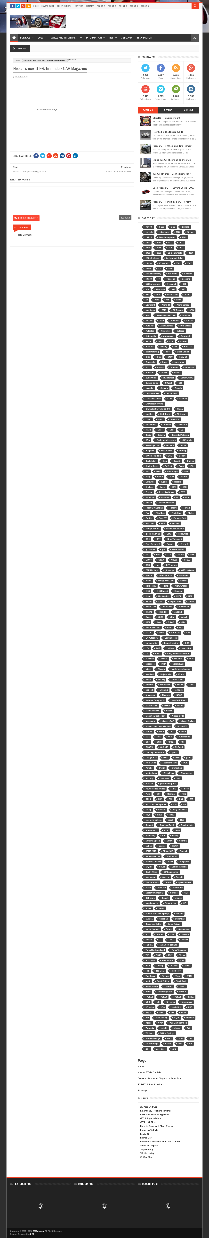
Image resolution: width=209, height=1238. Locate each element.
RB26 (159, 815)
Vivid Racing (161, 1018)
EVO (183, 492)
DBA (147, 440)
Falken (148, 503)
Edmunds (149, 482)
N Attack (179, 690)
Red (182, 820)
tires (182, 960)
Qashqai (171, 794)
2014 (147, 248)
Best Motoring (152, 352)
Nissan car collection (155, 716)
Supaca (149, 919)
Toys (177, 976)
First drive (176, 513)
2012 (170, 242)
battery (164, 346)
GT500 (148, 560)
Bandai (183, 341)
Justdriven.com (152, 627)
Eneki (162, 487)
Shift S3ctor (172, 856)
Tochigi (160, 966)
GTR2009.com (187, 570)
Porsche (149, 783)
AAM (158, 294)
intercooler (184, 607)
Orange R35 (150, 757)
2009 (184, 237)
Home (36, 6)
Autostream (168, 336)
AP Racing (178, 310)
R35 (111, 37)
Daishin (161, 435)
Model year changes (181, 669)
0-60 (173, 227)
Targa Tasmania (179, 950)
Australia (175, 320)
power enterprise (168, 783)
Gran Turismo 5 (174, 539)
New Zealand (151, 705)
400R (170, 268)
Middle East (178, 664)
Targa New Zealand (168, 945)
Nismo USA (146, 1137)
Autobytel (165, 331)
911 (184, 284)
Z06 (190, 1044)
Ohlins (171, 742)
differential (188, 440)
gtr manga (169, 570)
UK (158, 1002)
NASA (179, 695)
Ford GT (163, 518)
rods (178, 830)
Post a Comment (24, 235)
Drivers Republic (153, 456)
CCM (170, 398)
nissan (169, 711)
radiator (162, 809)
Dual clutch (150, 461)
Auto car (149, 326)
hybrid (148, 601)
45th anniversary (153, 274)
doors (183, 445)
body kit (183, 357)
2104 (191, 253)
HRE (190, 596)
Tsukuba (168, 986)
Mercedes (149, 664)
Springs (174, 893)
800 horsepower (152, 284)
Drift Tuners (166, 451)
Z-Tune (168, 1044)
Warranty (149, 1028)
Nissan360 (182, 726)
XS (191, 1038)
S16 (163, 835)
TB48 (158, 955)
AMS (164, 310)
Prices (186, 789)
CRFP (160, 430)
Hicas (165, 586)
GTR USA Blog (148, 1122)
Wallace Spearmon (178, 1023)
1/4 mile (149, 232)
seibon (148, 846)
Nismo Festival (152, 711)
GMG (169, 534)
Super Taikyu (174, 924)
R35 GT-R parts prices (155, 804)
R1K (184, 794)
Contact (78, 6)
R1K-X (148, 799)
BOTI (147, 367)
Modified (149, 674)
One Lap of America (154, 752)
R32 (160, 799)
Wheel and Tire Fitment (65, 37)
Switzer (148, 940)
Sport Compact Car (154, 893)
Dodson (170, 445)
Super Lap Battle (153, 924)
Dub (165, 461)
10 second (164, 232)
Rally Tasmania (179, 809)
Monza (181, 674)
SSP (186, 893)
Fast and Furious (166, 503)
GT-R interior (178, 549)
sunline (179, 914)
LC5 (158, 648)
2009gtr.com (38, 1231)
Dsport (182, 456)
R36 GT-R (145, 6)
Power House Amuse (155, 789)
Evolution (149, 497)
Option (174, 752)
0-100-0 (148, 227)
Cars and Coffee (153, 398)
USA (163, 1007)
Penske (148, 768)
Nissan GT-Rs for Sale (149, 1072)
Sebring (183, 841)
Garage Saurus (152, 529)
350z (178, 263)
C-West (168, 383)
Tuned (182, 986)
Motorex (149, 685)
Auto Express (166, 326)
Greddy (170, 544)
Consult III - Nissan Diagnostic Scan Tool (160, 1078)
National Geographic (155, 700)
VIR (147, 1018)
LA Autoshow (151, 638)
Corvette (167, 425)
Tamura (148, 945)
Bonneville (150, 362)
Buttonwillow (187, 378)
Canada (178, 388)
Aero (157, 300)
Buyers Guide (47, 6)
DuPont (168, 466)
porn (178, 778)
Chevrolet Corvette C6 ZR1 (157, 409)
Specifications (64, 6)
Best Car (188, 346)
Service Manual (152, 856)
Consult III (174, 419)
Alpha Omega (183, 305)
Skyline (148, 867)
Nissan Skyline (188, 721)
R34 (181, 799)
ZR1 (174, 1049)
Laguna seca (171, 638)
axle (171, 341)
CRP (172, 430)
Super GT (163, 919)
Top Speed (150, 976)
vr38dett (190, 1018)
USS (190, 1007)
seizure (162, 846)
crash (148, 430)
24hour (148, 263)
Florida (148, 518)
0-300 (161, 227)
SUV (147, 934)
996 (183, 289)
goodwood (183, 534)
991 (173, 289)
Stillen (148, 908)
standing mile (151, 903)
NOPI (183, 731)
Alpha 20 (166, 305)
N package (150, 695)
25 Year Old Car (148, 1106)
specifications (152, 882)
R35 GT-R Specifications (151, 1084)
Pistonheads (186, 773)
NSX (170, 737)
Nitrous (148, 731)
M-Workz (149, 659)
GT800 (187, 560)
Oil (182, 742)
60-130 (148, 279)
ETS (184, 487)
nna (172, 731)
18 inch (190, 232)
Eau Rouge (172, 471)
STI (184, 903)
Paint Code (150, 763)
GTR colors (171, 565)
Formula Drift (179, 518)
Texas (182, 955)
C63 (180, 383)
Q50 (159, 794)
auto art (189, 320)
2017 (181, 248)
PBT (32, 1234)
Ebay (147, 477)
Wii (188, 1028)
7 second (171, 279)
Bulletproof (168, 378)
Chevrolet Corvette (154, 404)
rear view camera (153, 820)
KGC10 (148, 633)
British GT (189, 367)
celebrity (183, 398)
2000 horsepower (167, 237)
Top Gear (160, 971)
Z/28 (180, 1044)
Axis (160, 341)
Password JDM (170, 763)
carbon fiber (171, 393)
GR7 (158, 539)
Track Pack (181, 981)
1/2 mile (185, 227)
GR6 (147, 539)
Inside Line (150, 607)
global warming (152, 534)
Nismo (180, 705)
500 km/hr (172, 274)
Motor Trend (177, 679)
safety (175, 835)
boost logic (179, 362)
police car (164, 778)
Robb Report (151, 830)
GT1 (147, 555)
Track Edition (163, 981)
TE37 (170, 955)
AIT (167, 300)
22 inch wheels (152, 258)
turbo (148, 992)
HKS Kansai (162, 591)
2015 (40, 37)
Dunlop (190, 461)
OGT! (159, 742)
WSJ (181, 1038)
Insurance (167, 607)
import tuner (176, 601)
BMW (170, 357)
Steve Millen (170, 903)
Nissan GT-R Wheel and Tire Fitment (173, 145)
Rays (147, 815)
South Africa (151, 872)
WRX (169, 1038)
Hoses (148, 596)
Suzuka (159, 934)
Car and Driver (152, 393)
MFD (163, 664)
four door (149, 523)
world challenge (152, 1038)
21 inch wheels (175, 253)
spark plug (150, 877)
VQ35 (176, 1018)
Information (94, 37)
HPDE (178, 596)
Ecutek (184, 477)
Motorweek (165, 685)
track (147, 981)
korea (161, 633)
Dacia (148, 435)
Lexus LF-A (186, 648)
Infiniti (191, 601)
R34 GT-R (123, 6)
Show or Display (153, 862)
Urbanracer (187, 1002)
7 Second (126, 37)
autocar (180, 331)
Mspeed (149, 690)
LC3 (187, 643)
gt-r (163, 549)
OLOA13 (164, 747)
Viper (183, 1012)
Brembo (174, 367)
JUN (183, 622)
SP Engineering (171, 872)
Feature (173, 508)
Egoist (164, 482)
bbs (175, 346)
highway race (181, 586)
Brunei (177, 372)
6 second (188, 274)
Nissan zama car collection (157, 726)
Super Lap (180, 919)
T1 (160, 940)
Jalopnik (178, 612)
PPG (174, 789)
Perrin (162, 768)
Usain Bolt (176, 1007)
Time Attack (167, 960)
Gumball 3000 (166, 575)
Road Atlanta (187, 825)
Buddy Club (150, 378)
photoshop (177, 768)
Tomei (187, 966)
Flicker (191, 513)
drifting (182, 451)
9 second (171, 284)
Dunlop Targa (151, 466)
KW (188, 633)
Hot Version (163, 596)
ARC (147, 315)
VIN (172, 1012)
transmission (151, 986)
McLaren (178, 659)
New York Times (179, 700)
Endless (149, 487)
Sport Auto (178, 888)
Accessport (172, 294)
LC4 (147, 648)
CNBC (148, 419)
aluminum (150, 310)
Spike (148, 888)
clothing (149, 414)
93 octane (160, 289)
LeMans (170, 648)
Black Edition (183, 352)
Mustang (164, 690)
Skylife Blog (146, 1149)
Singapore (184, 862)
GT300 (181, 555)
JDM (172, 617)
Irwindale (163, 612)
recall (170, 820)
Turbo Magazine (164, 992)
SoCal (162, 867)
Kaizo (169, 627)
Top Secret (176, 971)
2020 (159, 253)
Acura (187, 294)
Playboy (149, 778)
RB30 (171, 815)
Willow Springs (167, 1033)
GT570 (161, 560)
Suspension (184, 929)
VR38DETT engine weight (166, 117)
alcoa (178, 300)
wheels (177, 1028)
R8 (184, 804)
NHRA (167, 705)
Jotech (184, 617)
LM (146, 653)
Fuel (163, 523)
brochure (149, 372)
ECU (172, 477)
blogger (125, 217)
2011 (159, 242)
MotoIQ (161, 679)
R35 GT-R (134, 6)
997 (147, 294)
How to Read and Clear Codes (156, 1126)
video (161, 1012)
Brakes (160, 367)
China (180, 409)
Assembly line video (166, 315)
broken (164, 372)
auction (149, 320)
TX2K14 (177, 997)
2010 (147, 242)
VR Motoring (147, 1153)
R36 (175, 804)
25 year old (164, 263)
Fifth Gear (160, 513)
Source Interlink (179, 867)
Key (181, 627)
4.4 (159, 268)
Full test (175, 523)
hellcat (183, 581)
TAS (147, 955)
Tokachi (173, 966)
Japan (148, 617)
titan (147, 966)
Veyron (148, 1012)
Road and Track (167, 825)
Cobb (160, 419)
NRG (159, 737)
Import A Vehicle (149, 1130)
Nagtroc (166, 695)
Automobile (150, 336)
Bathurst (149, 346)
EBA (187, 471)
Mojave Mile (166, 674)
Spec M (165, 877)
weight (164, 1028)
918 (147, 289)
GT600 (174, 560)
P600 (165, 757)
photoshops (151, 773)
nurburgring (184, 737)
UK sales (170, 1002)
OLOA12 (149, 747)
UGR (147, 1002)
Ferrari (187, 508)
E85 (147, 471)
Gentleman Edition (175, 529)
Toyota (165, 976)
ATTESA (186, 315)
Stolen (161, 908)
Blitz (147, 357)
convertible (150, 425)
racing (148, 809)
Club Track (165, 414)
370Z (189, 263)
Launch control (171, 643)
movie (180, 685)
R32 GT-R (101, 6)
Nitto (161, 731)
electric (177, 482)
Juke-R (171, 622)
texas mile (150, 960)
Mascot (164, 659)
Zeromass (161, 1049)
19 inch (148, 237)
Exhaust (165, 497)
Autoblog (149, 331)
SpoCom (162, 888)
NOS (147, 737)
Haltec (148, 581)
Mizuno (161, 669)
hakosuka (183, 575)
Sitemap (90, 6)
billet (168, 352)
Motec (148, 679)
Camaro (164, 388)
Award (148, 341)
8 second (186, 279)
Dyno (181, 466)
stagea (178, 898)
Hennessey (150, 586)
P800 (177, 757)
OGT (147, 742)
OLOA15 (179, 747)
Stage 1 (165, 898)
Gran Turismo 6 (152, 544)
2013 (181, 242)
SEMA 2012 (150, 851)
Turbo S (182, 992)
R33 (170, 799)
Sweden (185, 934)
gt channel (150, 549)
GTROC (149, 575)
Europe (148, 492)
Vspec (148, 1023)
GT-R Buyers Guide (150, 1118)
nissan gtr (150, 721)
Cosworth (182, 425)
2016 (170, 248)
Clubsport (181, 414)
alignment (150, 305)
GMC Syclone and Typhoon (154, 1114)
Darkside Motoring (180, 435)
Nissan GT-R (178, 716)
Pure (147, 794)
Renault (149, 825)
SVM (172, 934)
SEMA (175, 846)
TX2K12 (149, 997)
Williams (149, 1033)
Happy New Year (166, 581)
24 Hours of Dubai (174, 258)
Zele (147, 1049)
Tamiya (184, 940)
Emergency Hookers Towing (155, 1110)
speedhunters (184, 882)
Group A (184, 544)
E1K (192, 466)
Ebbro (160, 477)
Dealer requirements (166, 440)
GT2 (158, 555)
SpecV (169, 882)
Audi (161, 320)
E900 (158, 471)
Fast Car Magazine (154, 508)
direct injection (152, 445)
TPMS (189, 976)
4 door (148, 268)
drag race (149, 451)
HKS (147, 591)
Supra (169, 929)
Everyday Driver (166, 492)
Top (147, 971)
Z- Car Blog (146, 1157)
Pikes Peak (169, 773)
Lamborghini (151, 643)
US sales (149, 1007)
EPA (174, 487)
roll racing (150, 835)
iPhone (148, 612)
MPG (192, 685)
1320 (178, 232)
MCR (191, 659)
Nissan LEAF (168, 721)
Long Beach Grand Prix (178, 653)
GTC (147, 565)
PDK (186, 763)
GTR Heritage (151, 570)
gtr (158, 565)
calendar (149, 388)
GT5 (192, 555)
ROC (166, 830)
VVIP (160, 1023)
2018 (147, 253)
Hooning (179, 591)
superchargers (152, 929)
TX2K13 (163, 997)
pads (188, 757)
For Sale (25, 37)
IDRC (160, 601)
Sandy (169, 841)
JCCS (160, 617)
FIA (147, 513)
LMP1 (158, 653)
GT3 (169, 555)
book (164, 362)
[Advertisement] (139, 21)
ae (146, 300)
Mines (148, 669)
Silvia (170, 862)
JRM (147, 622)
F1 (177, 497)
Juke (159, 622)
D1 (182, 430)
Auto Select (185, 326)
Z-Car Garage (151, 1044)
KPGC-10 (175, 633)
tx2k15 (191, 997)
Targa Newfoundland (155, 950)
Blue (159, 357)
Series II (183, 851)
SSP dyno (150, 898)
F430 (187, 497)
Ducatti (177, 461)
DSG (170, 456)
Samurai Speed (152, 841)
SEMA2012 (168, 851)
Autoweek (185, 336)
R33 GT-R (112, 6)
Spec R (179, 877)
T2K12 (171, 940)
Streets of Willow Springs (157, 914)
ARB (192, 310)
